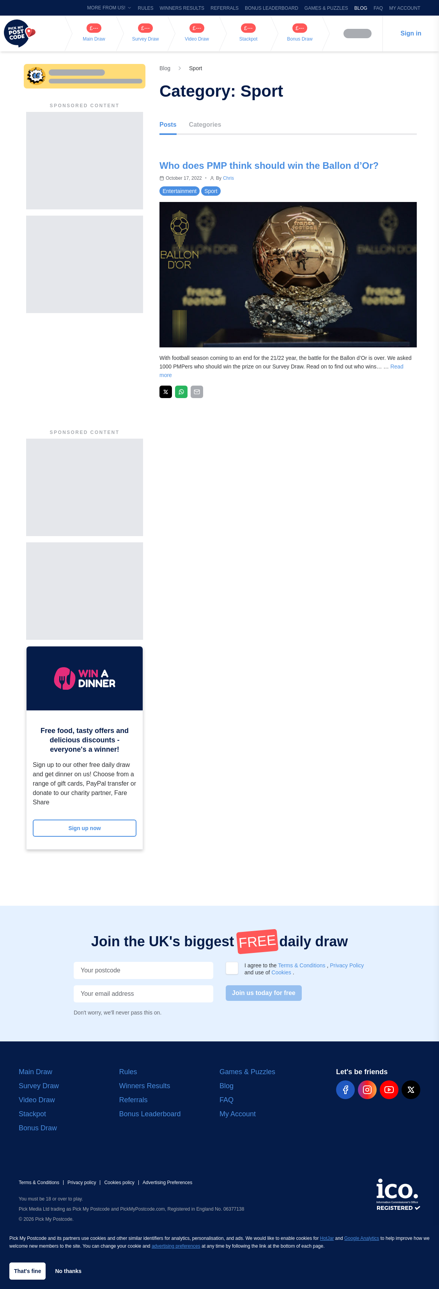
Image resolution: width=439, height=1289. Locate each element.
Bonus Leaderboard (271, 8)
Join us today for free (264, 993)
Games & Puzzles (326, 8)
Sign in (410, 33)
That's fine (27, 1271)
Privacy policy (81, 1182)
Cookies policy (119, 1182)
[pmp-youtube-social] (389, 1089)
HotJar (327, 1238)
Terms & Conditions (302, 965)
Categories (205, 124)
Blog (360, 8)
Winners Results (182, 8)
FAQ (378, 8)
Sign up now (84, 828)
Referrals (225, 8)
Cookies (281, 972)
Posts (168, 124)
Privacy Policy (347, 965)
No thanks (68, 1271)
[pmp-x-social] (411, 1089)
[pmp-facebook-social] (345, 1089)
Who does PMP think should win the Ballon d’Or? (269, 165)
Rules (146, 8)
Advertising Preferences (167, 1182)
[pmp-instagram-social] (367, 1089)
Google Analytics (361, 1238)
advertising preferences (176, 1246)
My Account (404, 8)
